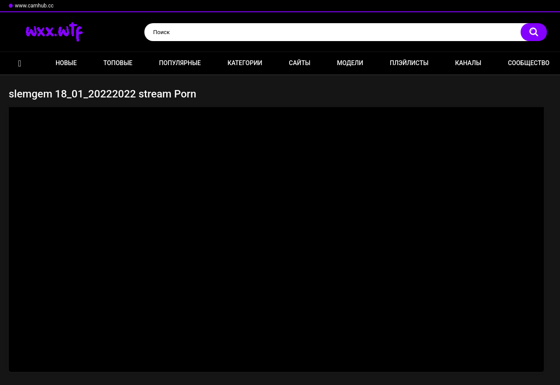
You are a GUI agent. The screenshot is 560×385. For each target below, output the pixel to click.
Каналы (468, 62)
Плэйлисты (409, 62)
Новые (66, 62)
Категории (245, 62)
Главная (20, 63)
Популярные (180, 62)
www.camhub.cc (34, 6)
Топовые (117, 62)
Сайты (299, 62)
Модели (350, 62)
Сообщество (529, 62)
